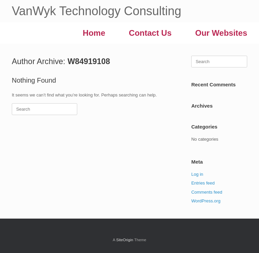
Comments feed (206, 192)
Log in (197, 174)
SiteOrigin (124, 240)
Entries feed (202, 183)
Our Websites (221, 32)
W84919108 (88, 61)
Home (94, 32)
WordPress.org (205, 200)
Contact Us (150, 32)
